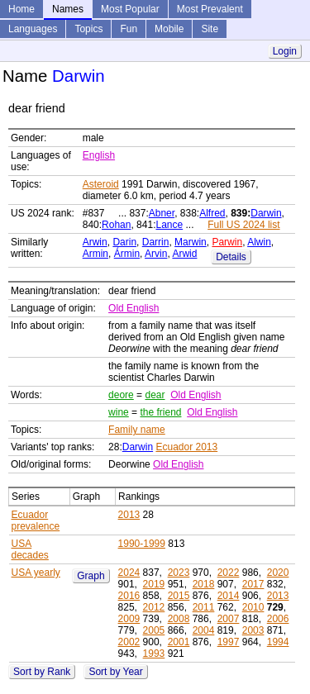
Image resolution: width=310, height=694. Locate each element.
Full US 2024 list (243, 225)
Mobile (169, 29)
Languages (32, 29)
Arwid (184, 253)
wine (118, 412)
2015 (179, 595)
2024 (129, 572)
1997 (228, 642)
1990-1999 (141, 543)
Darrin (155, 242)
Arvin (156, 253)
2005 (154, 630)
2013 (129, 514)
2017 (253, 584)
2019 (154, 584)
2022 (228, 572)
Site (209, 29)
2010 (253, 607)
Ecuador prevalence (36, 520)
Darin (124, 242)
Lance (169, 225)
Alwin (259, 242)
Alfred (212, 213)
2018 (204, 584)
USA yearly (36, 572)
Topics (88, 29)
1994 (278, 642)
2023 (179, 572)
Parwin (227, 242)
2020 (278, 572)
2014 (228, 595)
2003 (253, 630)
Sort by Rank (41, 671)
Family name (136, 429)
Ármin (127, 253)
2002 (129, 642)
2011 (204, 607)
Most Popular (130, 9)
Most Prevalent (210, 9)
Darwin (265, 213)
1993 (154, 653)
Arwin (95, 242)
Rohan (116, 225)
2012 (154, 607)
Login (285, 51)
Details (231, 257)
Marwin (190, 242)
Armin (95, 253)
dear (155, 395)
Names (67, 9)
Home (21, 9)
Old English (133, 308)
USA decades (30, 549)
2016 (129, 595)
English (99, 155)
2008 (179, 619)
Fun (128, 29)
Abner (161, 213)
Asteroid (101, 184)
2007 (228, 619)
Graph (90, 576)
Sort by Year (115, 671)
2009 (129, 619)
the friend (160, 412)
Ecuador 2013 (186, 447)
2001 (179, 642)
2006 (278, 619)
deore (121, 395)
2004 (204, 630)
